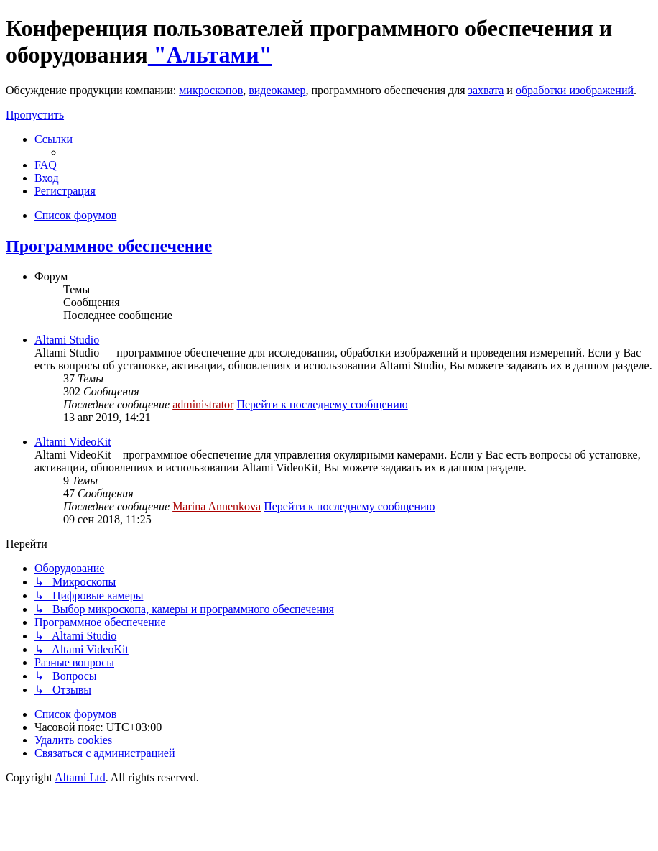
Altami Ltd (80, 777)
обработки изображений (575, 90)
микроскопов (211, 90)
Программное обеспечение (109, 245)
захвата (486, 90)
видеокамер (277, 90)
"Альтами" (210, 55)
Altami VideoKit (72, 442)
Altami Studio (66, 340)
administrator (202, 404)
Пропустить (35, 115)
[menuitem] (45, 165)
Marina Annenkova (216, 506)
